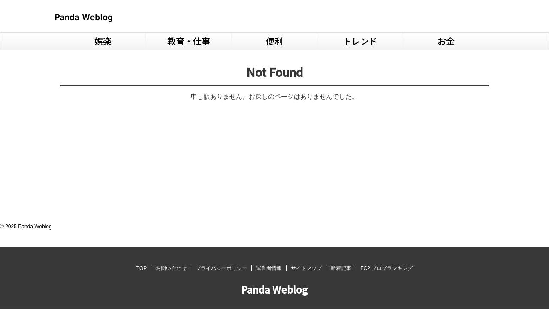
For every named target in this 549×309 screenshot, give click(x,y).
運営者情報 (269, 268)
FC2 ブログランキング (386, 268)
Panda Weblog (274, 289)
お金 (446, 41)
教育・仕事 (188, 41)
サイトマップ (306, 268)
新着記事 (341, 268)
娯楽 (103, 41)
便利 (274, 41)
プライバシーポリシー (221, 268)
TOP (141, 268)
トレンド (360, 41)
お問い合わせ (171, 268)
